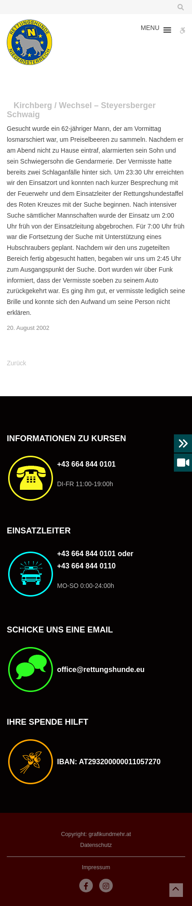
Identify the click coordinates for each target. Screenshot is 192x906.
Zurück (16, 363)
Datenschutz (96, 845)
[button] (150, 30)
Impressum (96, 867)
